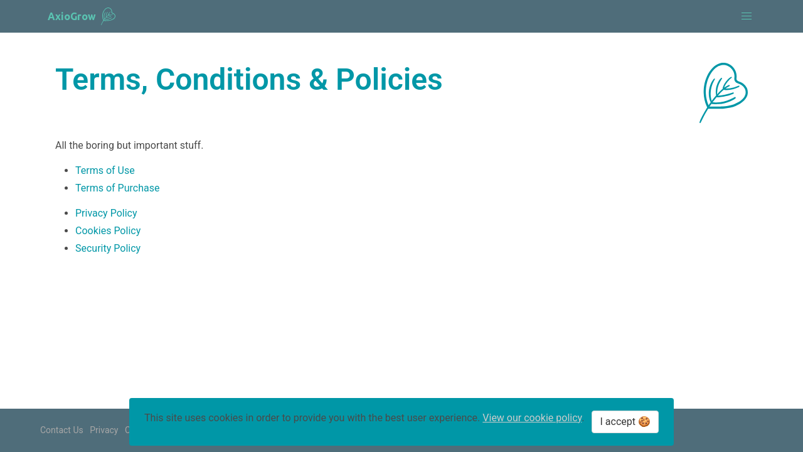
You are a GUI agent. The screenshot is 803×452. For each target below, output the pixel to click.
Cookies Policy (108, 231)
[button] (746, 16)
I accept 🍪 (625, 422)
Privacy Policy (106, 213)
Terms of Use (105, 170)
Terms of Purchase (117, 188)
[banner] (81, 16)
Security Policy (108, 248)
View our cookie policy (532, 418)
